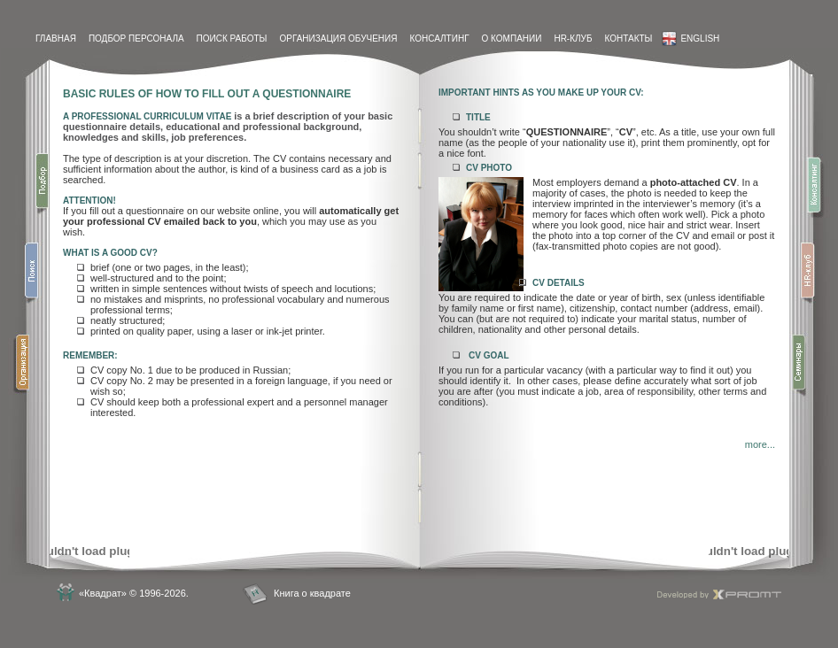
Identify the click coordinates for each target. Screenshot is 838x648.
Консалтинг (439, 38)
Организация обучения (338, 38)
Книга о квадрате (312, 593)
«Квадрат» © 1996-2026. (134, 593)
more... (760, 444)
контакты (628, 38)
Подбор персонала (136, 38)
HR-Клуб (573, 38)
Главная (55, 38)
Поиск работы (232, 38)
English (690, 38)
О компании (512, 38)
